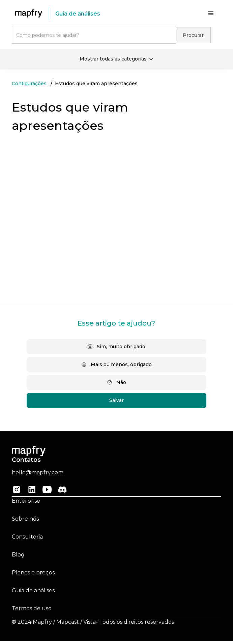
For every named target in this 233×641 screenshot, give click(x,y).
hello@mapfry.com (37, 472)
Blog (18, 554)
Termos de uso (32, 608)
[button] (211, 13)
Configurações (29, 83)
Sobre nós (25, 519)
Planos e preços (33, 572)
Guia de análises (33, 590)
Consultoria (27, 536)
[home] (30, 13)
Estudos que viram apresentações (96, 83)
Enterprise (26, 501)
